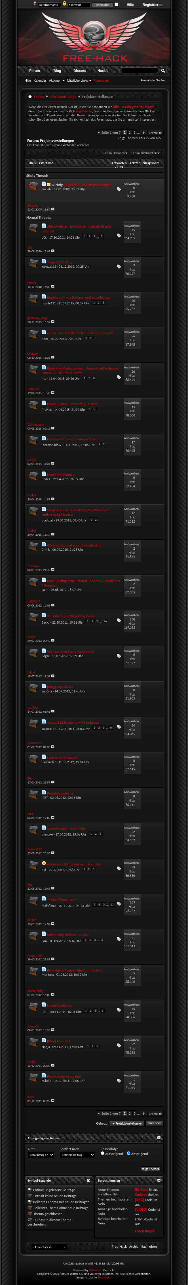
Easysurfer (49, 762)
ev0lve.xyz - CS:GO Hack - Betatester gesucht (80, 333)
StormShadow (51, 445)
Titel (31, 163)
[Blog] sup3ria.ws (60, 687)
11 (112, 904)
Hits (120, 167)
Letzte (155, 133)
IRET (45, 798)
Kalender (40, 80)
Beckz (46, 622)
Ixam (45, 590)
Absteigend (137, 1153)
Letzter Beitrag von (145, 163)
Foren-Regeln (145, 1231)
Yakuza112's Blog (59, 262)
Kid (44, 870)
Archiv (133, 1246)
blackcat (47, 520)
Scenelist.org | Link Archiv (66, 828)
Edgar (45, 656)
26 (105, 621)
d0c (44, 238)
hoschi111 (49, 303)
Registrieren (152, 5)
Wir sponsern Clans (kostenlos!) (70, 651)
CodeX (46, 479)
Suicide (47, 189)
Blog (57, 71)
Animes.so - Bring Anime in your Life (74, 864)
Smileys (141, 1195)
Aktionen (55, 80)
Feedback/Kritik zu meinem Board (72, 439)
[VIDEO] (141, 1209)
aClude (46, 1081)
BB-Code (141, 1189)
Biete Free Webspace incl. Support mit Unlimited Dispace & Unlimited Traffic (81, 370)
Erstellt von (45, 163)
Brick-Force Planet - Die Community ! (74, 970)
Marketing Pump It (61, 475)
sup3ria (47, 691)
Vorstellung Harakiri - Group (67, 935)
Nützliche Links (77, 80)
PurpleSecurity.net (61, 793)
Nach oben (154, 1123)
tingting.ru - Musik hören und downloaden (78, 297)
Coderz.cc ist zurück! (62, 758)
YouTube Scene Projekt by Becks (71, 616)
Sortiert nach (69, 1149)
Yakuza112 (49, 267)
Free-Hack (119, 1246)
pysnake (47, 834)
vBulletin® (95, 1270)
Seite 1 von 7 (111, 132)
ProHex (47, 410)
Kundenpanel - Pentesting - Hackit (72, 404)
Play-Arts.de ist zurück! (64, 1076)
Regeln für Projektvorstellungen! (88, 185)
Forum (34, 71)
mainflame (49, 906)
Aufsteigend (112, 1153)
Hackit (103, 71)
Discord (80, 71)
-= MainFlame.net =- (62, 899)
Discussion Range (63, 96)
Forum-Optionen (113, 153)
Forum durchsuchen (144, 153)
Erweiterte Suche (153, 80)
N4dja (46, 1047)
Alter (31, 1149)
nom (45, 339)
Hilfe (130, 5)
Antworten (119, 163)
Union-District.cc (59, 1005)
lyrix (44, 941)
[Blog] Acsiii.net (58, 1041)
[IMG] (139, 1200)
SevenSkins (104, 1277)
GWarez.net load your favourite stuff (74, 545)
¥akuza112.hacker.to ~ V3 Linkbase (73, 722)
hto (44, 379)
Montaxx (48, 975)
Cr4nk (46, 550)
